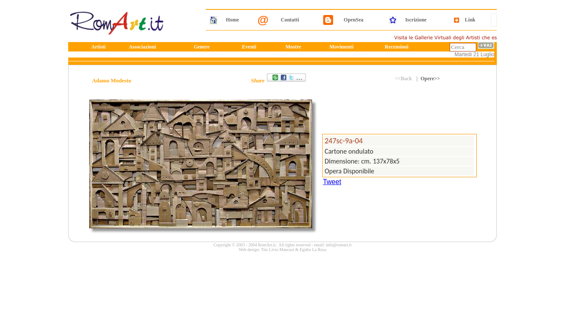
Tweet (332, 181)
